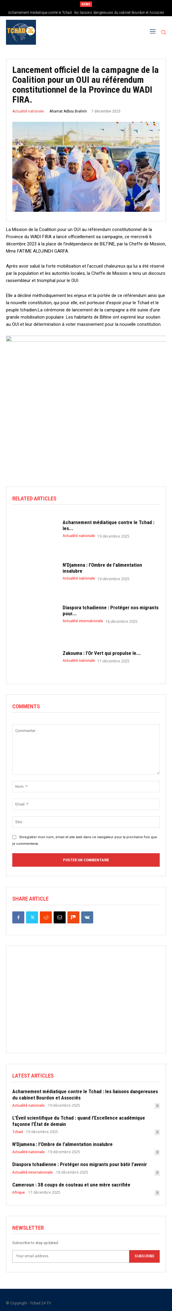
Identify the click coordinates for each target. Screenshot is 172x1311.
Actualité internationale (83, 621)
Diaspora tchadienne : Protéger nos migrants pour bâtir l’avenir (79, 1164)
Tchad (17, 1132)
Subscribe (144, 1256)
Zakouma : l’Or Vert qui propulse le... (102, 653)
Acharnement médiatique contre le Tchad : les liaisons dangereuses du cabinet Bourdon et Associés (86, 12)
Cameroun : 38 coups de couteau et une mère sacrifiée (71, 1185)
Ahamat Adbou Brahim (68, 111)
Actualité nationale (28, 111)
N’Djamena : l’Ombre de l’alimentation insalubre (62, 1144)
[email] (70, 1256)
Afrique (18, 1192)
